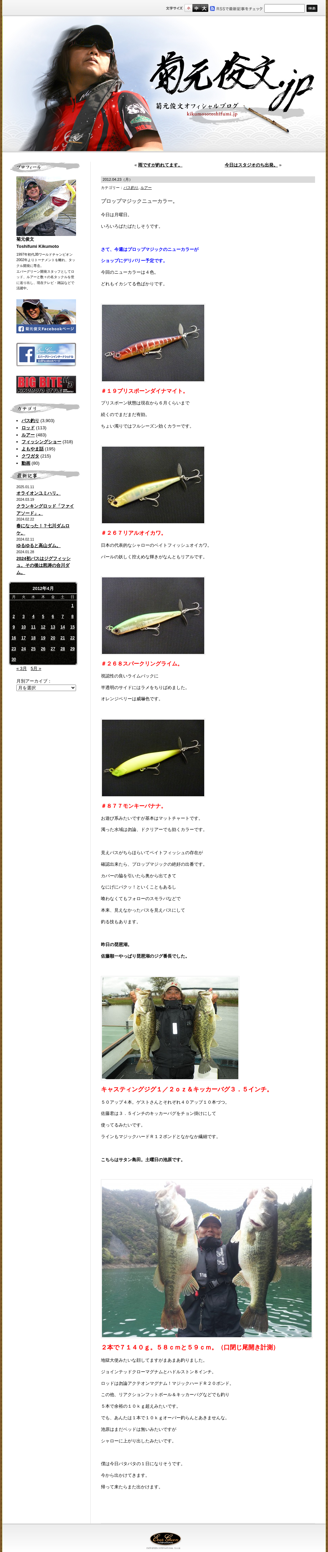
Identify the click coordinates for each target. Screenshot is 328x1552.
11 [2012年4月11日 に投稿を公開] (33, 627)
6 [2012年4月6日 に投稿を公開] (53, 616)
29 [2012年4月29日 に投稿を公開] (72, 648)
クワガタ (30, 456)
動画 (25, 463)
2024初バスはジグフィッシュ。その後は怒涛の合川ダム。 (43, 565)
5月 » (36, 668)
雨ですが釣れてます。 (160, 164)
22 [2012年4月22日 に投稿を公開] (72, 638)
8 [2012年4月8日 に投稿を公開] (72, 616)
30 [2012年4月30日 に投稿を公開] (14, 659)
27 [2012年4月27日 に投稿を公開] (52, 648)
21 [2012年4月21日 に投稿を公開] (62, 638)
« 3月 (21, 668)
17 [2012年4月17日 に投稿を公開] (23, 638)
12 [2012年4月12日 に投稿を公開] (43, 627)
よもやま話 (32, 448)
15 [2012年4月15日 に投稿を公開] (72, 627)
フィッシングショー (41, 441)
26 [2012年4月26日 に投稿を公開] (43, 648)
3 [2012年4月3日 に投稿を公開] (24, 616)
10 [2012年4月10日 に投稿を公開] (23, 627)
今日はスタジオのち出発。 (251, 164)
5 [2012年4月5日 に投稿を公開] (43, 616)
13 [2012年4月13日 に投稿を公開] (52, 627)
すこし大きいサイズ (196, 8)
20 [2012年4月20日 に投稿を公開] (52, 638)
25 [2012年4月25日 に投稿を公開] (33, 648)
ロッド (28, 427)
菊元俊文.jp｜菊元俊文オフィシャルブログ (164, 84)
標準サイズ (188, 8)
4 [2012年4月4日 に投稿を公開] (33, 616)
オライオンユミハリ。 (38, 493)
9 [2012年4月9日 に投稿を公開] (14, 627)
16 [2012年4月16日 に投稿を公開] (14, 638)
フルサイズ (204, 8)
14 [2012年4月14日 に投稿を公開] (62, 627)
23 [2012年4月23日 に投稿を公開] (14, 648)
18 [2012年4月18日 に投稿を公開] (33, 638)
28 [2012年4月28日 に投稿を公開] (62, 648)
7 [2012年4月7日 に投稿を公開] (63, 616)
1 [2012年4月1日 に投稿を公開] (72, 605)
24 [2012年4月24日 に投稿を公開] (23, 648)
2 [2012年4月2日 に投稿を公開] (14, 616)
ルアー (28, 434)
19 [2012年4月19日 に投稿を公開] (43, 638)
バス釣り (30, 420)
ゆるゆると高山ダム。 (38, 545)
